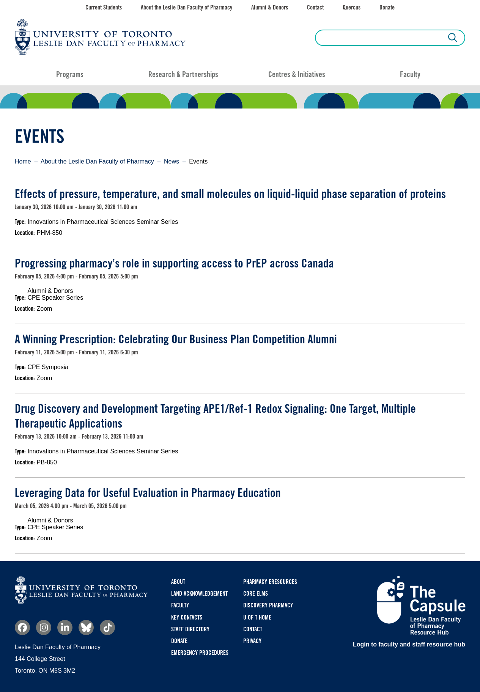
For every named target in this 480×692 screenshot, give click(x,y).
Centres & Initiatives (296, 74)
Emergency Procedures (199, 652)
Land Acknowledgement (199, 593)
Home (23, 161)
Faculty (410, 74)
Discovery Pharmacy (268, 605)
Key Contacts (186, 617)
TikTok (107, 627)
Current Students (103, 7)
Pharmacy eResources (270, 581)
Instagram (43, 627)
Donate (387, 7)
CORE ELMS (255, 593)
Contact (315, 7)
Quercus (351, 7)
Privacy (252, 641)
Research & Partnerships (183, 74)
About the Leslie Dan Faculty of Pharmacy (186, 7)
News (171, 161)
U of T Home (257, 617)
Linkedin (64, 627)
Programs (69, 74)
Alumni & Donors (269, 7)
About (178, 581)
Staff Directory (190, 629)
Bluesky (86, 627)
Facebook (22, 627)
